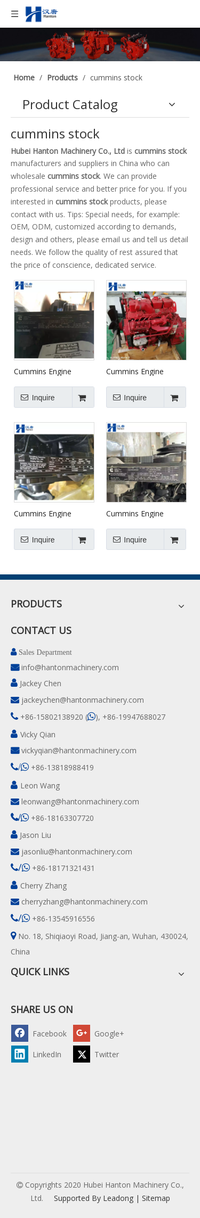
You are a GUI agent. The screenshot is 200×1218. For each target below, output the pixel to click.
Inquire (34, 397)
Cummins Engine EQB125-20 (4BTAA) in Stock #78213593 (53, 513)
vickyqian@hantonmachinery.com (79, 750)
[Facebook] (40, 1033)
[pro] (100, 44)
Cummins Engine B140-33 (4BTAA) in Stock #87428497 (140, 371)
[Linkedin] (40, 1054)
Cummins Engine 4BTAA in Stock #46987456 (135, 513)
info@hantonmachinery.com (70, 667)
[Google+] (102, 1033)
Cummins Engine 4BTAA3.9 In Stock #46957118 (46, 371)
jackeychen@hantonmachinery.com (82, 700)
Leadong (118, 1198)
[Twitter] (102, 1054)
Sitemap (156, 1198)
